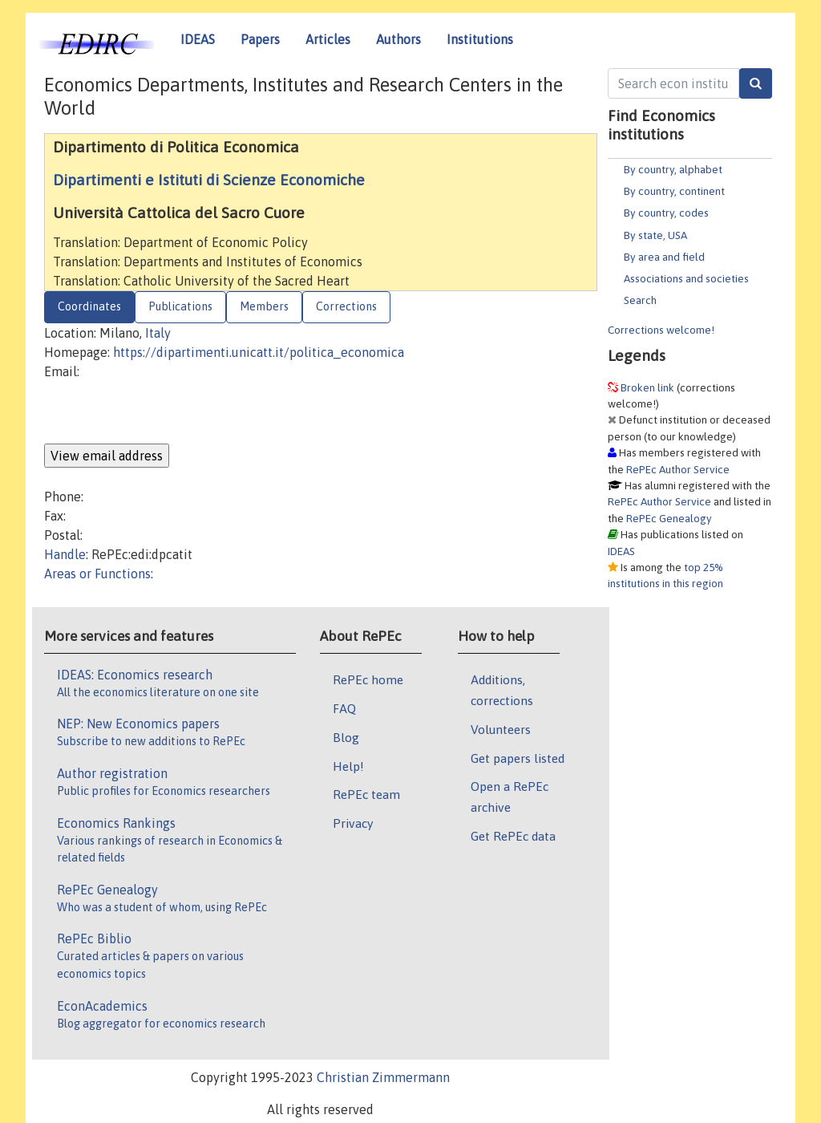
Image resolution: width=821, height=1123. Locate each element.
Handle (65, 554)
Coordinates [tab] (89, 306)
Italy (158, 333)
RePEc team (366, 794)
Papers (260, 39)
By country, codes (666, 212)
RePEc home (368, 679)
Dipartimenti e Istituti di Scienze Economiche (209, 180)
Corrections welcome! (661, 329)
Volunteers (501, 729)
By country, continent (674, 190)
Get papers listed (517, 758)
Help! (348, 766)
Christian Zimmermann (383, 1077)
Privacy (353, 823)
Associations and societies (686, 278)
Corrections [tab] (346, 306)
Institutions (480, 39)
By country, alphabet (673, 169)
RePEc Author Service (678, 469)
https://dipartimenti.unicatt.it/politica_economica (258, 352)
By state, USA (655, 235)
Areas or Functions (97, 573)
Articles (327, 39)
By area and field (664, 256)
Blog (346, 737)
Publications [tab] (180, 306)
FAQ (344, 708)
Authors (398, 39)
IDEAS (197, 39)
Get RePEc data (513, 836)
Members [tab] (264, 306)
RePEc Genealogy (669, 518)
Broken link (647, 387)
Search (640, 300)
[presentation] (166, 412)
